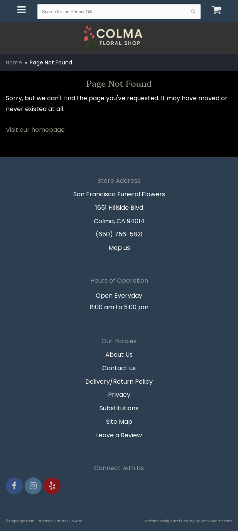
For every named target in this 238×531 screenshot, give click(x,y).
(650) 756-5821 (119, 234)
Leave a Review (119, 435)
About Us (119, 354)
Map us (119, 247)
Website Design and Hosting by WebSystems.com (188, 520)
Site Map (119, 421)
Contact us (119, 368)
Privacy (119, 394)
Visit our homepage (35, 129)
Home (14, 62)
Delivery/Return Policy (119, 381)
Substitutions (119, 408)
